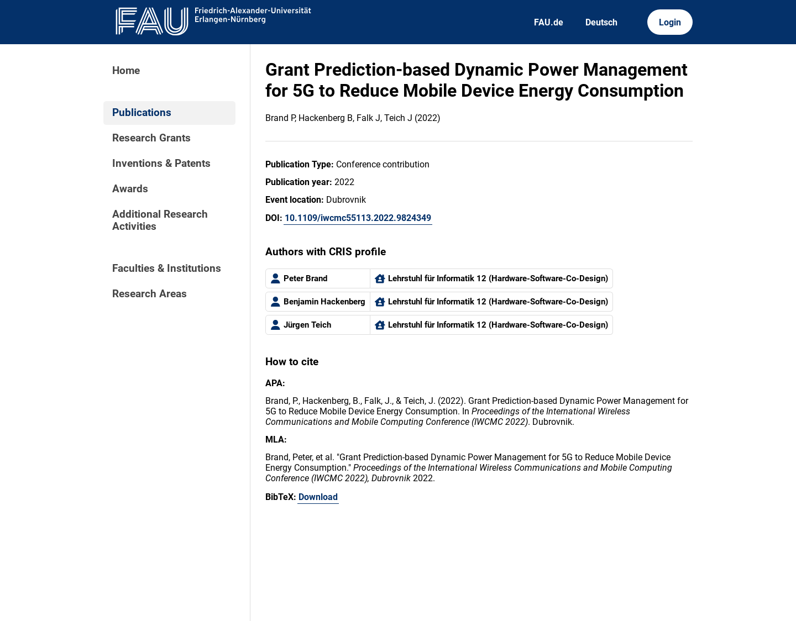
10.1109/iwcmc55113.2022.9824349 (358, 218)
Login (670, 22)
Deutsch (601, 22)
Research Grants (151, 138)
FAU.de (548, 22)
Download (318, 497)
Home (126, 71)
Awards (130, 189)
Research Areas (149, 294)
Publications (141, 113)
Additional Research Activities (160, 220)
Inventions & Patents (161, 163)
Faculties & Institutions (166, 268)
